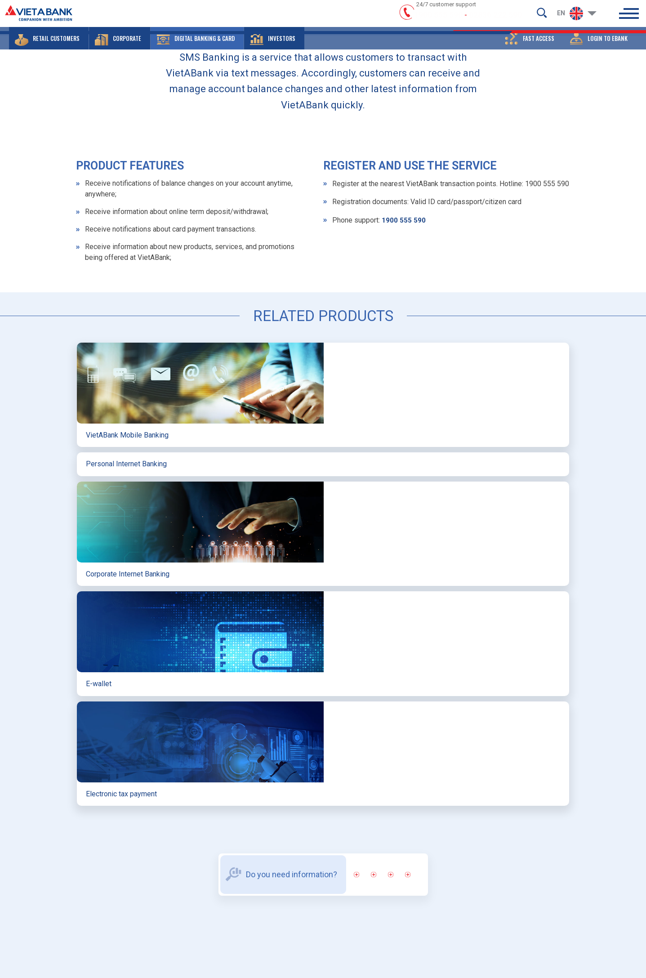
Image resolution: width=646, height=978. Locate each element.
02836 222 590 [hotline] (495, 19)
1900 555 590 (404, 414)
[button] (49, 47)
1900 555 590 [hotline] (438, 19)
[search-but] (542, 16)
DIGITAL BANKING (254, 213)
